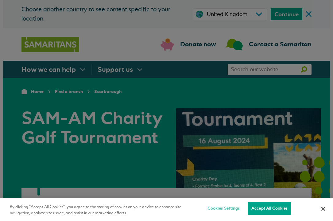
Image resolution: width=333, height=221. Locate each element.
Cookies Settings (223, 208)
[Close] (323, 208)
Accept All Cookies (269, 208)
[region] (166, 209)
